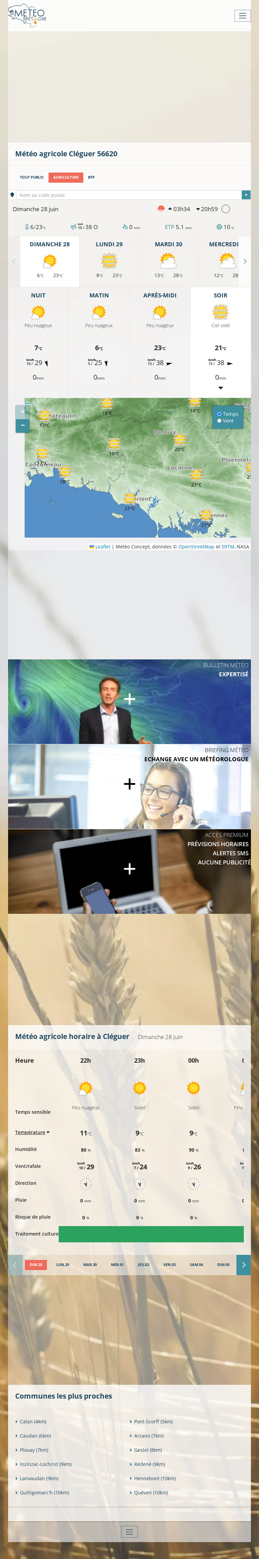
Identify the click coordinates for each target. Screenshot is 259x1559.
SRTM (228, 546)
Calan (30, 1421)
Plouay (31, 1450)
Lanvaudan (36, 1478)
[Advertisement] (137, 86)
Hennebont (153, 1478)
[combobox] (134, 195)
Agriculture (66, 177)
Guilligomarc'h (42, 1492)
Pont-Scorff (151, 1421)
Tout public (32, 177)
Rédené (147, 1464)
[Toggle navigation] (242, 16)
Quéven (149, 1492)
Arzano (147, 1435)
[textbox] (134, 195)
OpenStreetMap (196, 546)
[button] (114, 447)
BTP (91, 177)
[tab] (36, 1265)
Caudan (33, 1435)
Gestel (146, 1450)
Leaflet (99, 546)
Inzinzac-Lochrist (43, 1464)
